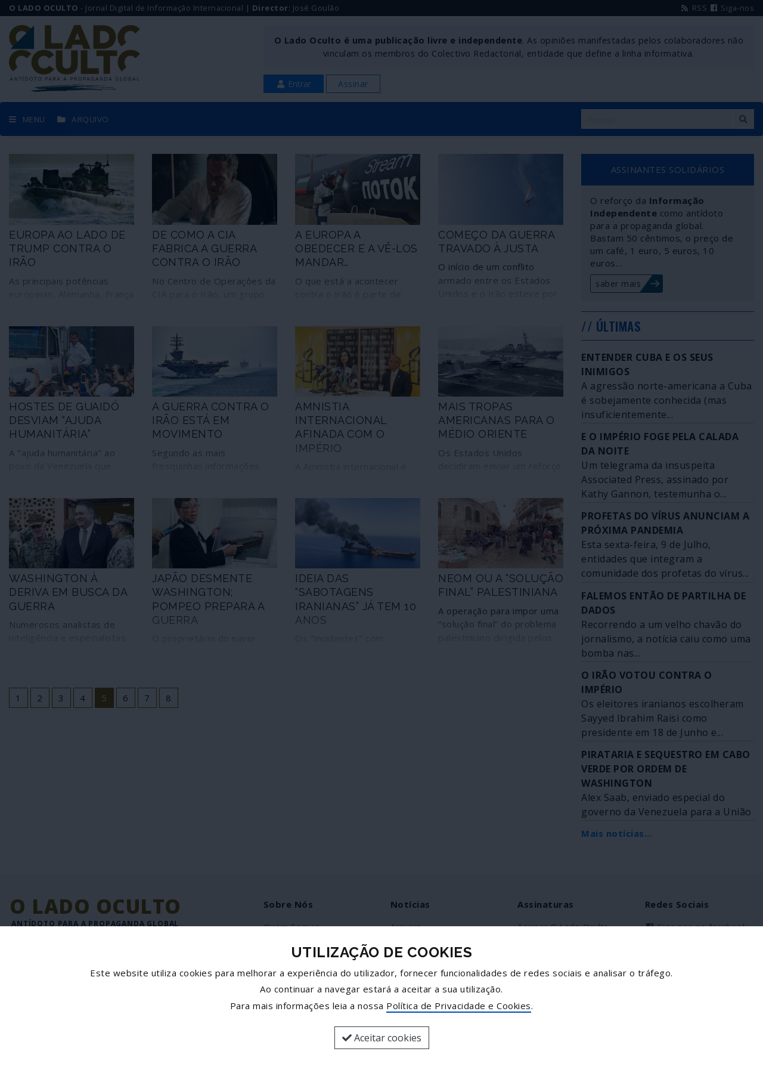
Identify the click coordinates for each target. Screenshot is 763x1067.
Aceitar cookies (381, 1037)
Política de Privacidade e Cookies (458, 1006)
